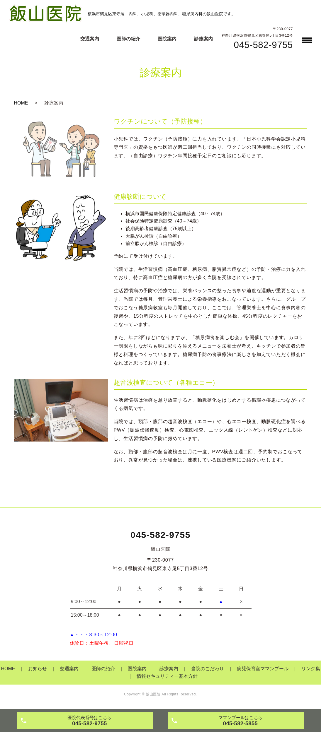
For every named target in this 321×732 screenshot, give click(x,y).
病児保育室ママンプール (262, 668)
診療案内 (203, 38)
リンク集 (310, 668)
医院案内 (167, 38)
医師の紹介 (128, 38)
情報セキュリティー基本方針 (167, 676)
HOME (21, 102)
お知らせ (37, 668)
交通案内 (89, 38)
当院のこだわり (207, 668)
